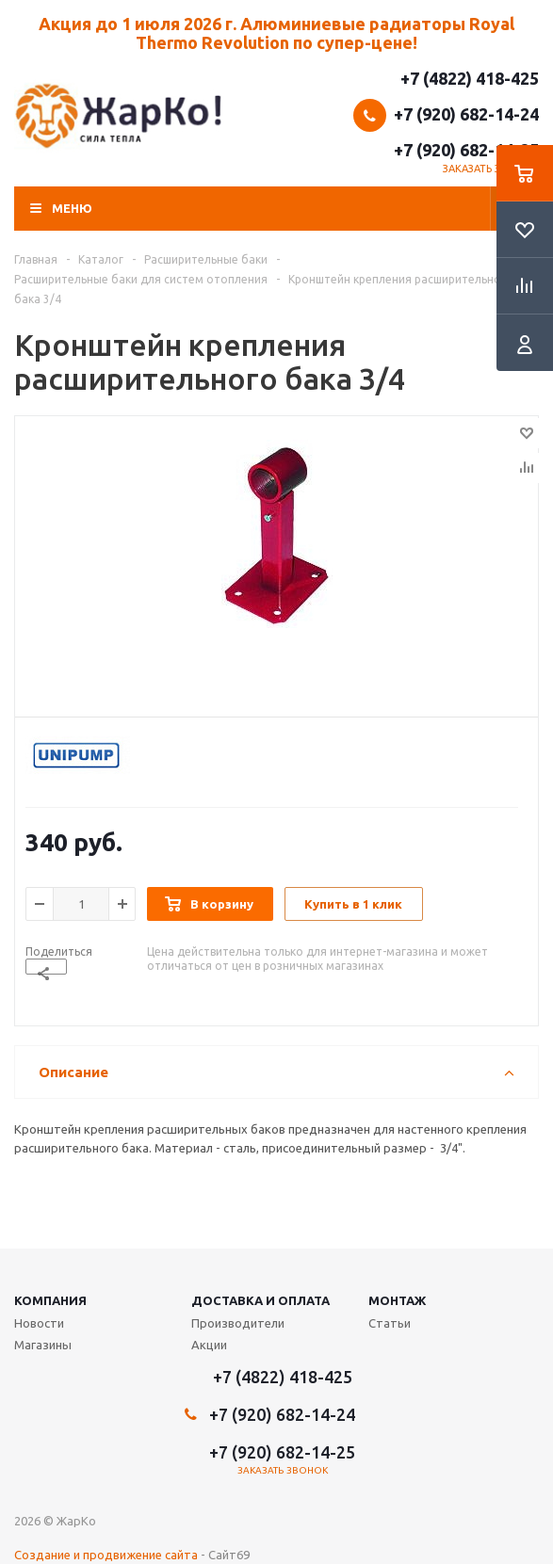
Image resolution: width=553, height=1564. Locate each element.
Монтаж (397, 1300)
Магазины (43, 1344)
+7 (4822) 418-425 (469, 78)
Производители (238, 1323)
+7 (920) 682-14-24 (466, 113)
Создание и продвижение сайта (106, 1554)
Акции (209, 1344)
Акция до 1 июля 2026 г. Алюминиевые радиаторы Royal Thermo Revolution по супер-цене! (276, 33)
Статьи (389, 1323)
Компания (50, 1300)
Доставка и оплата (260, 1300)
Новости (39, 1323)
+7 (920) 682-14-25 (466, 149)
